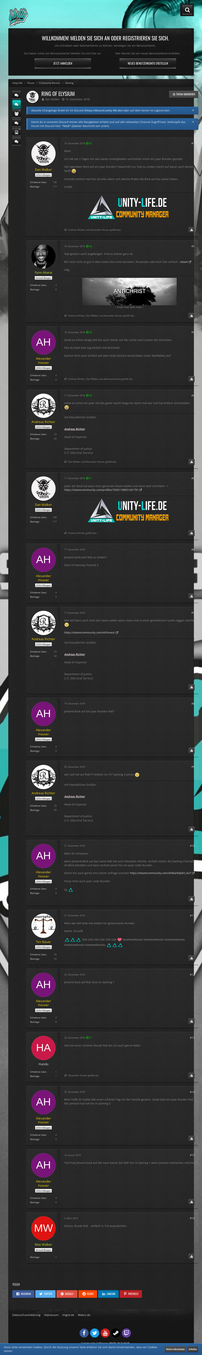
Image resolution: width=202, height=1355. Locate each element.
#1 (193, 143)
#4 (193, 395)
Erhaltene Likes (38, 182)
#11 (192, 915)
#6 (193, 549)
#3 (193, 332)
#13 (192, 1037)
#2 (193, 246)
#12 (192, 974)
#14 (192, 1092)
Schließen (193, 1349)
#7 (193, 612)
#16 (192, 1218)
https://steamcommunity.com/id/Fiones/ (89, 632)
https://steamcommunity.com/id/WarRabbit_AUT (160, 873)
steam (184, 262)
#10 (192, 845)
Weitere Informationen (175, 1349)
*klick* (66, 126)
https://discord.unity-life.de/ (103, 110)
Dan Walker (52, 99)
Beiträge (34, 186)
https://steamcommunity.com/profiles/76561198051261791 (101, 490)
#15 (192, 1155)
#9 (193, 766)
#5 (193, 478)
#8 (193, 703)
